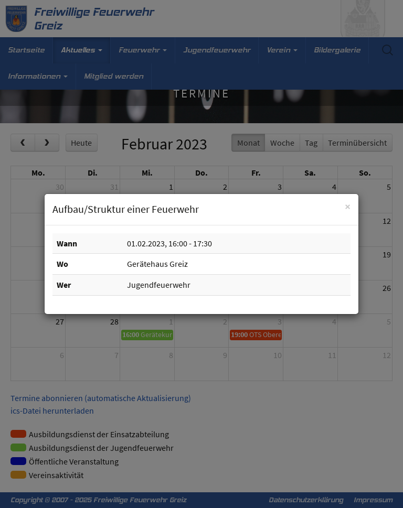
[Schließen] (348, 206)
